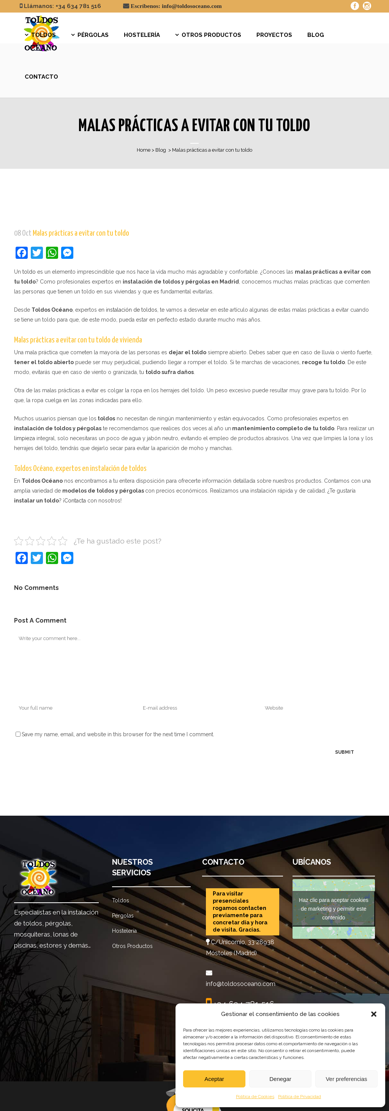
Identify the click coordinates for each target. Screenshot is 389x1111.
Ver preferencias (346, 1079)
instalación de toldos (131, 310)
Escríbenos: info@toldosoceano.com (176, 6)
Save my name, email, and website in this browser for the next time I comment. (118, 734)
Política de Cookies (255, 1096)
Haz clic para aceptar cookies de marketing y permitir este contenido (333, 909)
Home (143, 150)
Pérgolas (123, 916)
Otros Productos (132, 946)
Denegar (280, 1079)
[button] (374, 1014)
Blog (160, 150)
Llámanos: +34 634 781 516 (62, 6)
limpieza (24, 438)
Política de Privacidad (299, 1096)
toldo (29, 272)
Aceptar (214, 1079)
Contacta (75, 501)
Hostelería (124, 931)
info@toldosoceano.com (240, 983)
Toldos (120, 900)
